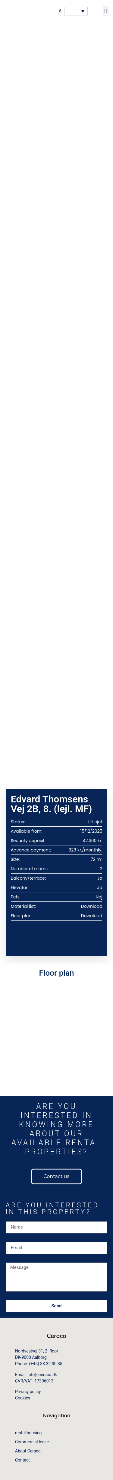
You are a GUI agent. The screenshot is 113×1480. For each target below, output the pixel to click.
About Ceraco (28, 1450)
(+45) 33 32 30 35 (45, 1363)
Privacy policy (28, 1391)
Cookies (22, 1397)
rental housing (28, 1432)
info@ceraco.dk (42, 1374)
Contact (22, 1460)
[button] (105, 11)
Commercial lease (32, 1441)
